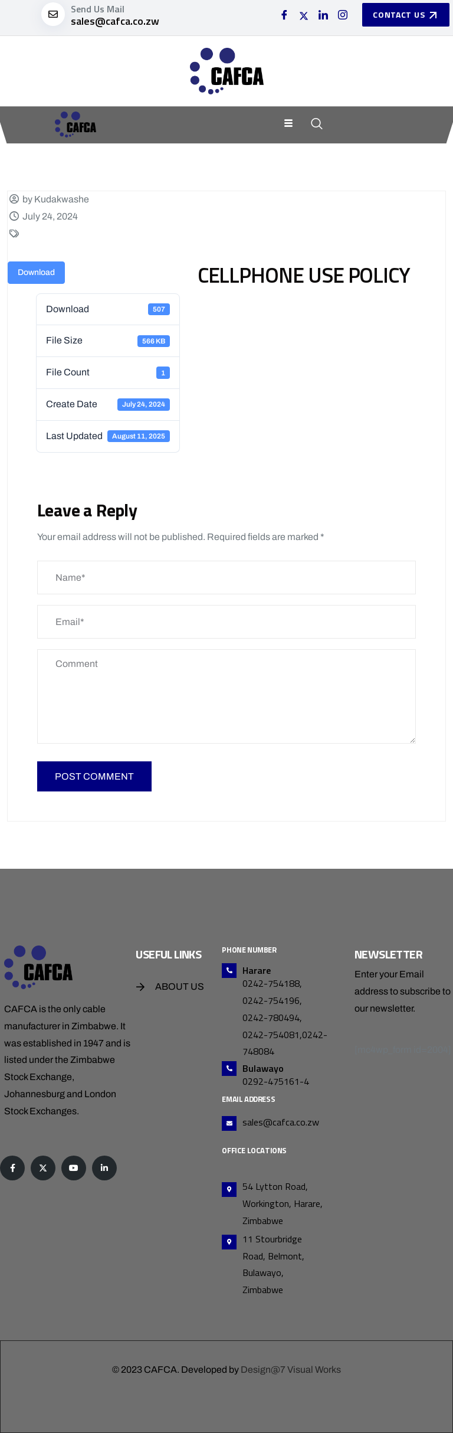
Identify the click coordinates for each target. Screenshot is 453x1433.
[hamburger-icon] (288, 124)
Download (36, 272)
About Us (179, 986)
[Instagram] (343, 16)
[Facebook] (284, 16)
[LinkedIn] (323, 16)
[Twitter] (304, 16)
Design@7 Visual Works (291, 1370)
